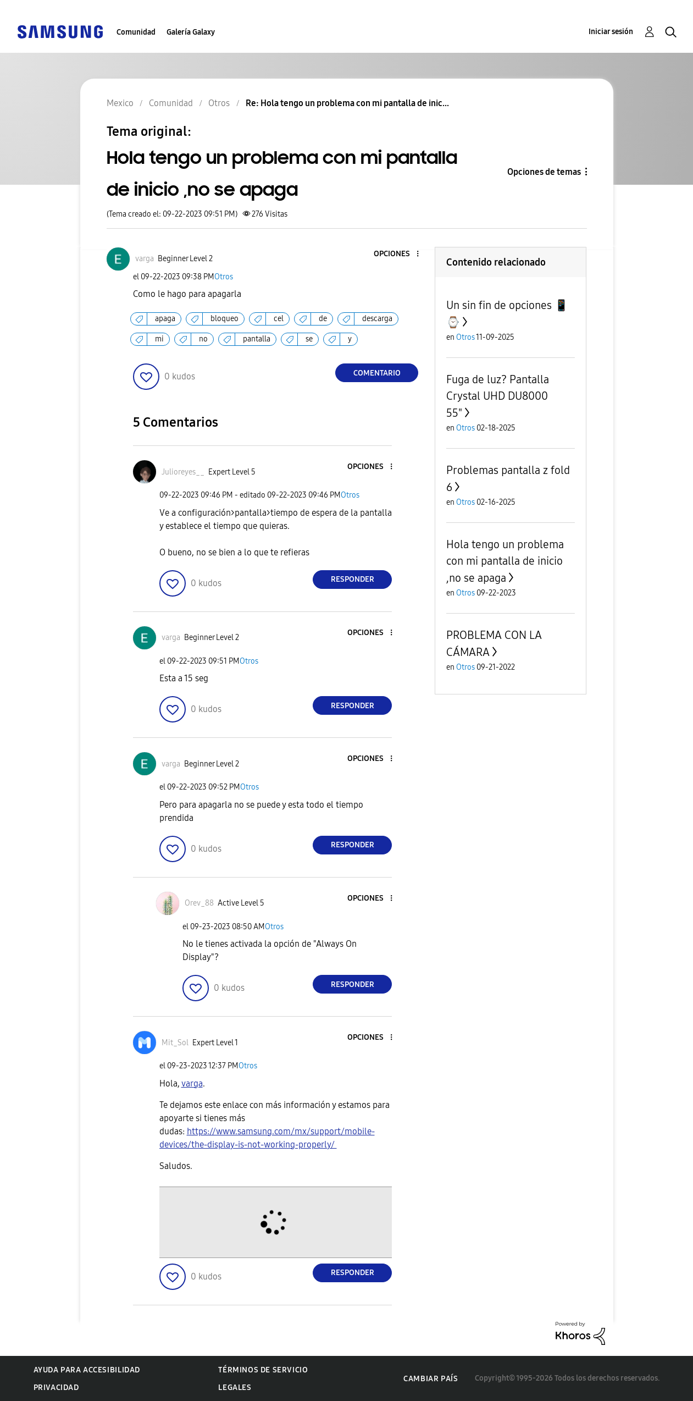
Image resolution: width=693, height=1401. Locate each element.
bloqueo (224, 318)
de (323, 318)
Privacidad (56, 1387)
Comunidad (136, 32)
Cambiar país (430, 1378)
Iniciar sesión (611, 31)
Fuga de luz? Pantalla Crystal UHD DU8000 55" (497, 396)
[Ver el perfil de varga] (144, 258)
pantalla (256, 339)
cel (279, 318)
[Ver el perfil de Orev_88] (199, 903)
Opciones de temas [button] (544, 172)
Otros (223, 277)
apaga (165, 318)
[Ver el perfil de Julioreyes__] (183, 472)
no (203, 339)
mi (159, 339)
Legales (234, 1387)
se (309, 339)
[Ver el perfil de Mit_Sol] (175, 1042)
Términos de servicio (263, 1370)
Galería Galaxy (191, 32)
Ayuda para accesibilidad (87, 1370)
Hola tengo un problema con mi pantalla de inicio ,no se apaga (505, 561)
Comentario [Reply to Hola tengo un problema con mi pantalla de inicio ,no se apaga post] (377, 373)
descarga (377, 318)
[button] (399, 254)
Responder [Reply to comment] (352, 579)
